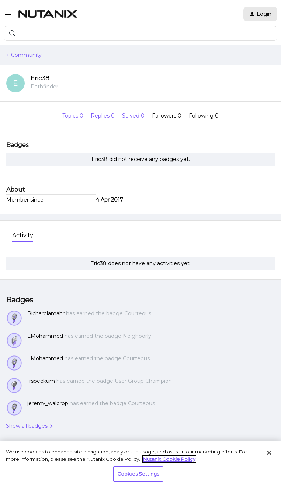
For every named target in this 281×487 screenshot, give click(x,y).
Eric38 (40, 78)
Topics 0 (73, 115)
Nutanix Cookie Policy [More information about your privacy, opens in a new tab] (169, 459)
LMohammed (45, 336)
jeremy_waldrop (47, 403)
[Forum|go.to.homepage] (47, 14)
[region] (140, 464)
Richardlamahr (46, 313)
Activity (22, 235)
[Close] (269, 453)
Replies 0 (103, 115)
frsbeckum (41, 381)
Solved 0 (134, 115)
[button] (8, 15)
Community (26, 55)
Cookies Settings (138, 474)
